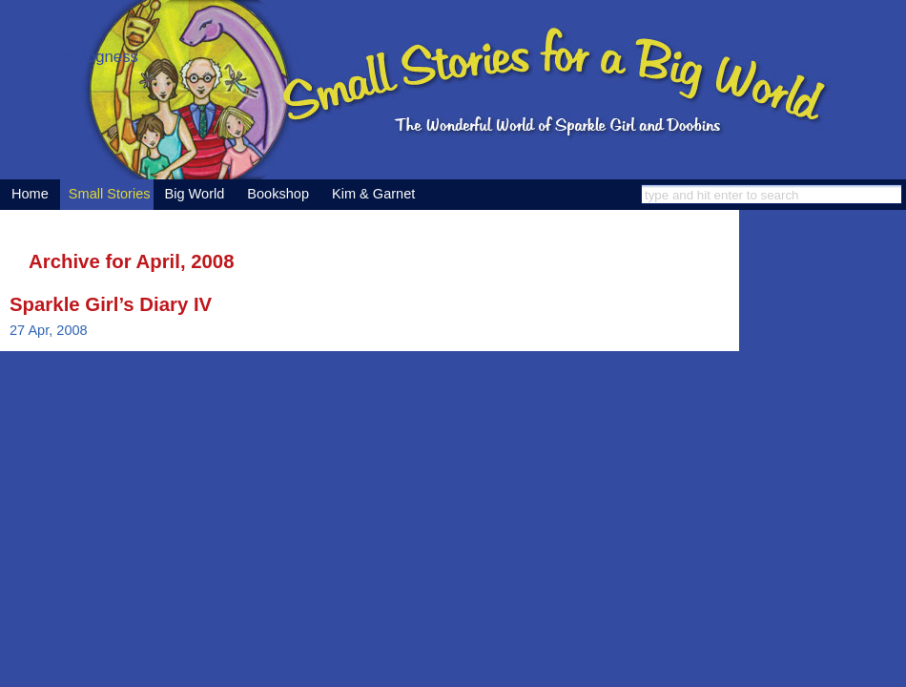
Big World (195, 193)
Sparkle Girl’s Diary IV (111, 304)
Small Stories (110, 193)
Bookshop (278, 193)
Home (30, 193)
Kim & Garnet (373, 193)
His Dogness (93, 57)
